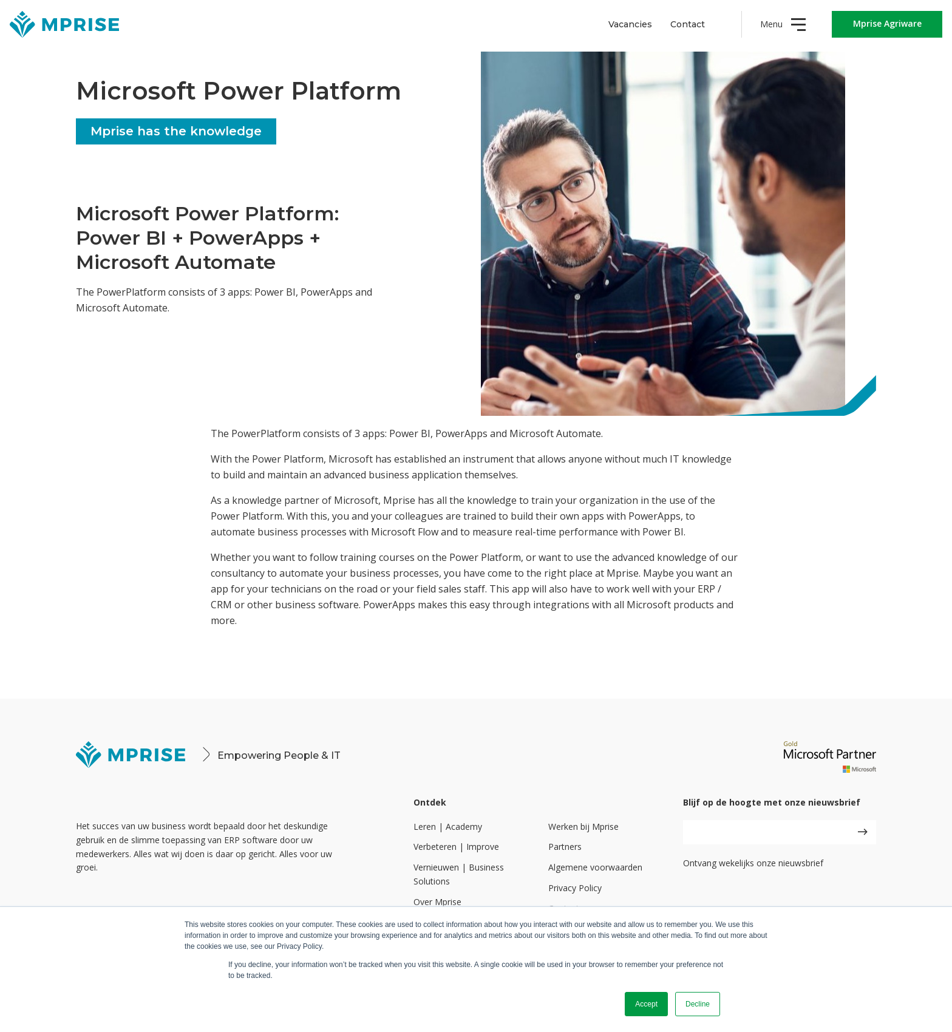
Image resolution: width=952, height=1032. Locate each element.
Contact (687, 24)
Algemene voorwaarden (595, 867)
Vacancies (630, 24)
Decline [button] (697, 1004)
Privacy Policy (575, 888)
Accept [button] (646, 1004)
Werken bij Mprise (583, 826)
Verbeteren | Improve (456, 846)
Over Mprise (437, 902)
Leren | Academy (447, 826)
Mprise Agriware (887, 23)
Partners (565, 846)
